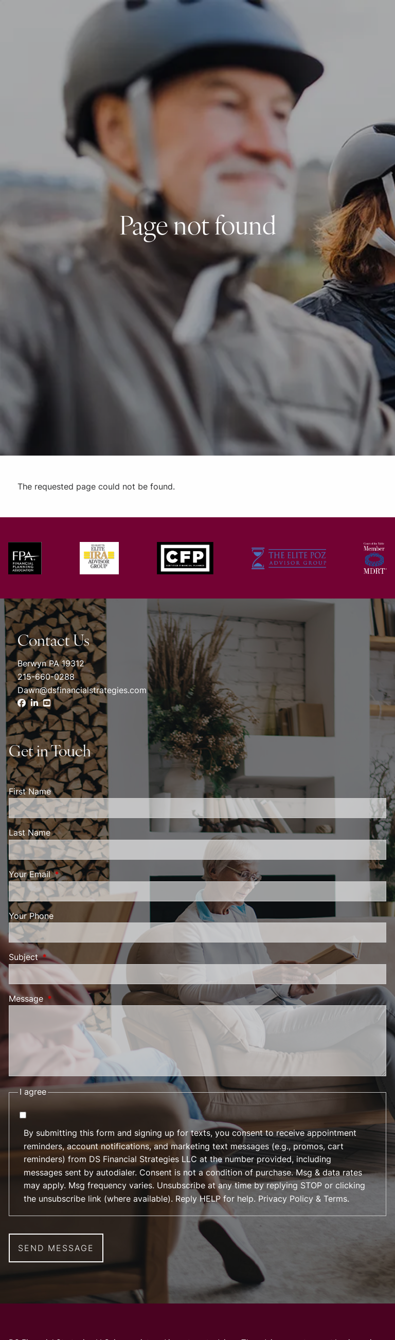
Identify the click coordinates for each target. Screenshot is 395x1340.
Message (68, 998)
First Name (30, 791)
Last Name (29, 832)
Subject (65, 957)
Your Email (71, 874)
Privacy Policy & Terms (302, 1198)
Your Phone (31, 916)
